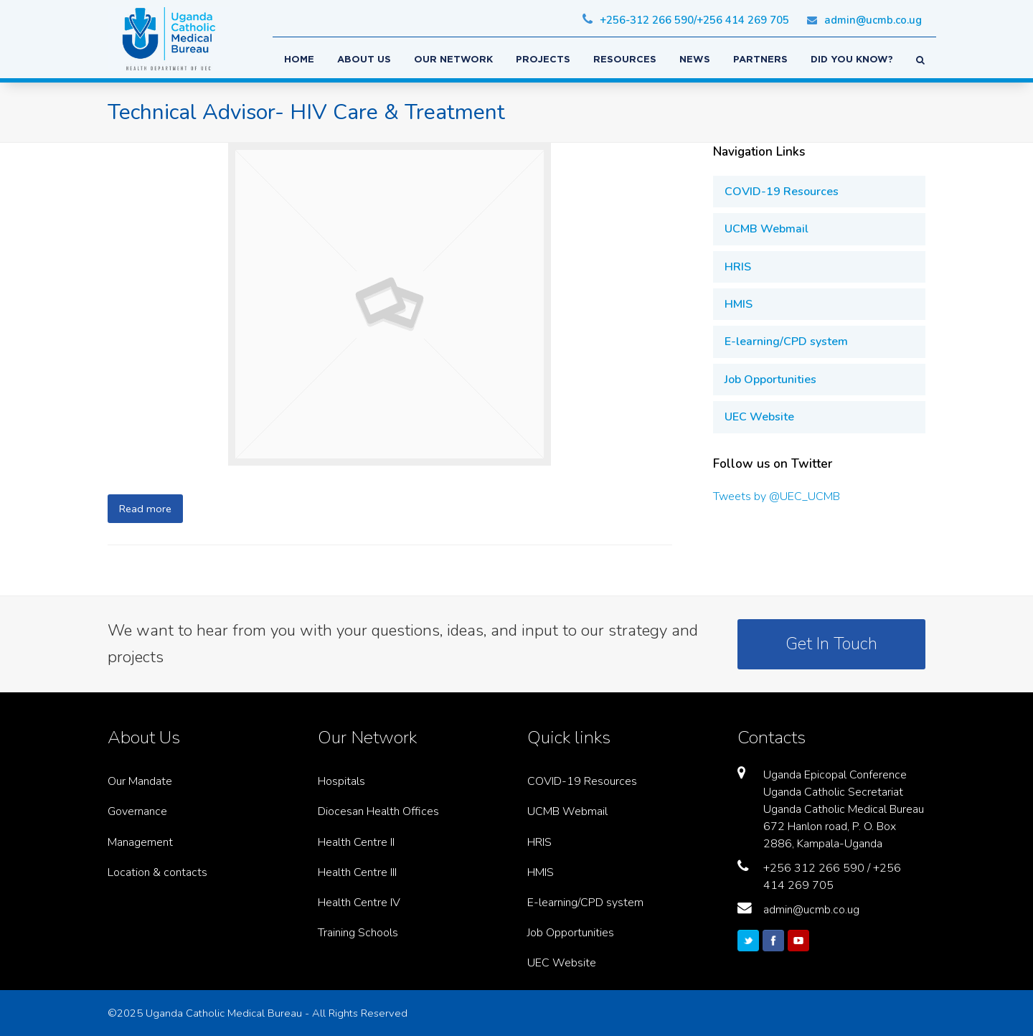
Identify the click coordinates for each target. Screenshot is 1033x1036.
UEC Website (759, 417)
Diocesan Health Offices (378, 811)
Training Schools (358, 933)
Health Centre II (356, 842)
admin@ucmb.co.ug (811, 910)
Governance (137, 811)
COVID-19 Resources (782, 191)
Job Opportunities (770, 379)
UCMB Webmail (766, 229)
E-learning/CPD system (786, 341)
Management (140, 842)
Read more (145, 508)
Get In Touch (831, 643)
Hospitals (341, 781)
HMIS (739, 304)
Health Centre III (357, 872)
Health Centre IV (359, 902)
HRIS (738, 267)
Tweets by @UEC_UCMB (776, 496)
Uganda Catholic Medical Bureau (224, 1013)
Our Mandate (140, 781)
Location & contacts (157, 872)
